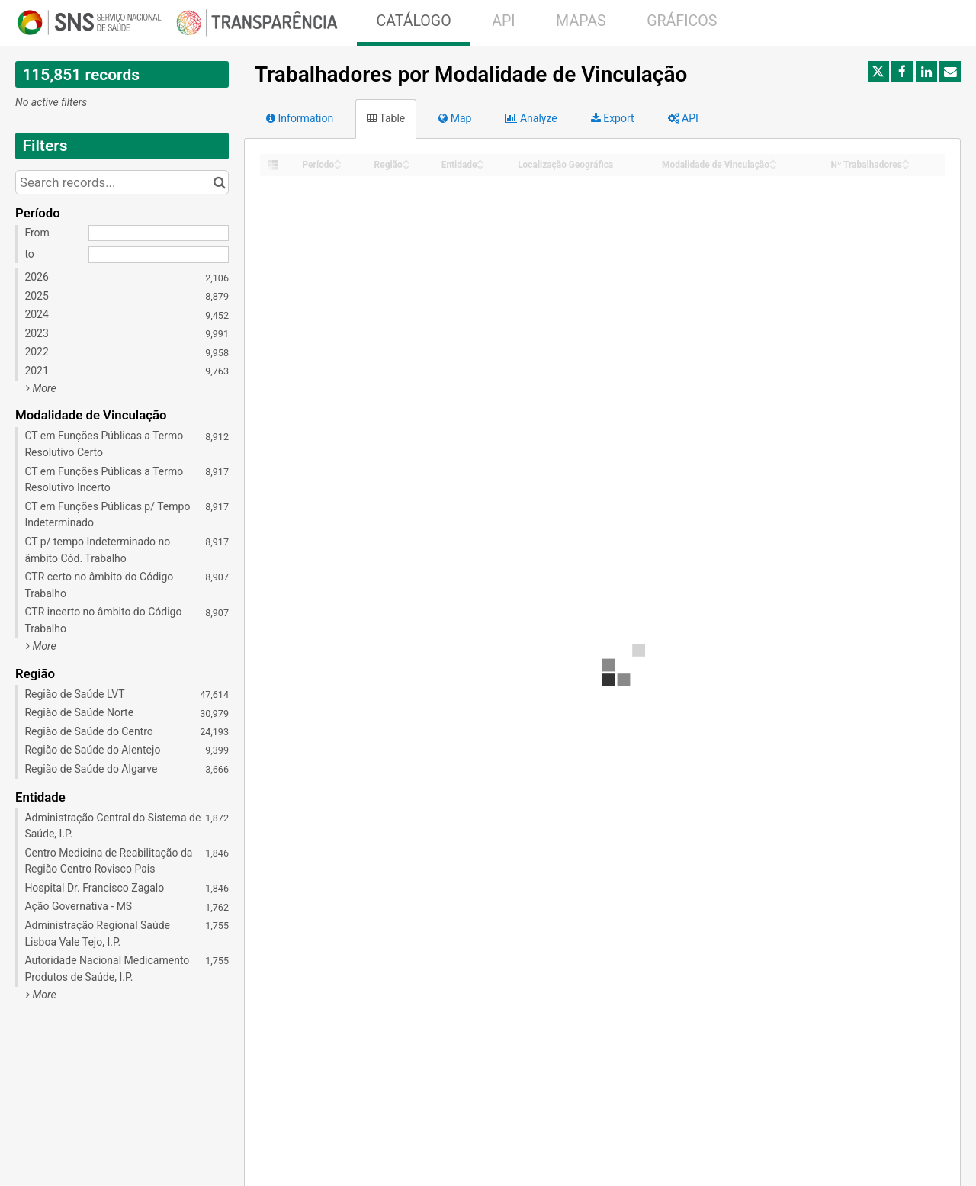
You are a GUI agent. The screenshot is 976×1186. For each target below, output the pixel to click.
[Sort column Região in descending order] (406, 166)
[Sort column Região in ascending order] (406, 160)
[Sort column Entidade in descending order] (480, 166)
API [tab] (683, 118)
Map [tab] (454, 118)
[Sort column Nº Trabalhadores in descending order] (906, 166)
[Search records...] (122, 182)
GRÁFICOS (682, 21)
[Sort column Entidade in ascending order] (480, 160)
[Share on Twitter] (878, 71)
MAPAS (581, 21)
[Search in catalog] (219, 182)
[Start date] (158, 233)
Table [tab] (386, 118)
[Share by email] (950, 71)
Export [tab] (612, 118)
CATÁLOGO (413, 21)
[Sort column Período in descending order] (338, 166)
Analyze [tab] (531, 118)
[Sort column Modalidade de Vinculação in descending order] (773, 166)
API (503, 21)
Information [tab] (299, 118)
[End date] (158, 254)
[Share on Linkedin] (926, 71)
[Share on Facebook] (902, 71)
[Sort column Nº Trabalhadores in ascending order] (906, 160)
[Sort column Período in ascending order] (338, 160)
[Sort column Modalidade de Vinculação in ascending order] (773, 160)
